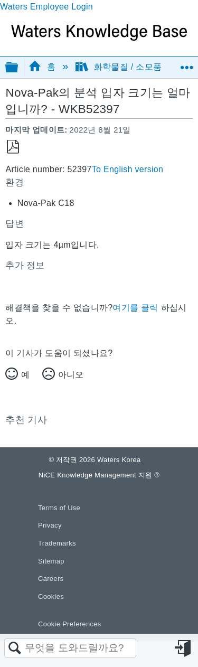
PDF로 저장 (13, 147)
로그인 (184, 648)
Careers (50, 579)
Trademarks (57, 543)
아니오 (70, 374)
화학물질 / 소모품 (120, 66)
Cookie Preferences (69, 624)
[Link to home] (99, 37)
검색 (14, 648)
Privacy (50, 525)
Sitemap (51, 561)
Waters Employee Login (46, 6)
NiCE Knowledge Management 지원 (99, 475)
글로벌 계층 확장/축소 (18, 68)
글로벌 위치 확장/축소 (186, 64)
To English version (128, 169)
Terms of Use (59, 508)
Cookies (51, 596)
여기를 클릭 (135, 307)
